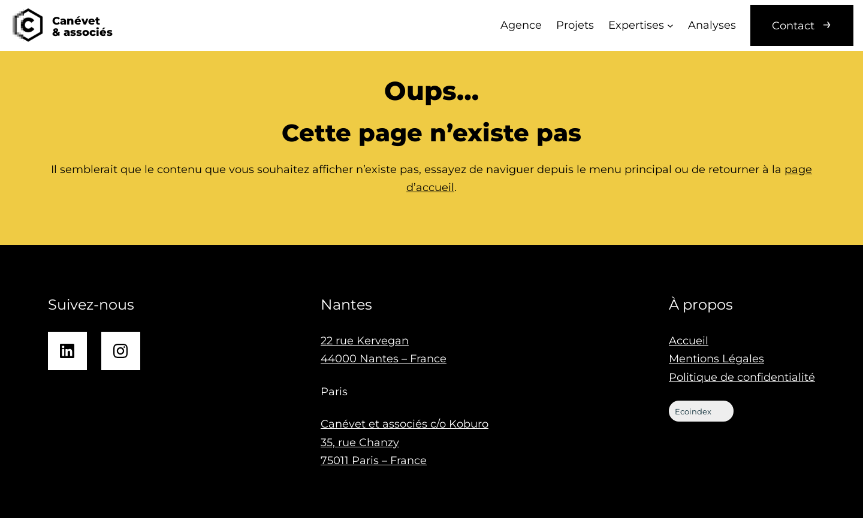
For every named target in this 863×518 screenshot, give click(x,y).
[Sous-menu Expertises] (670, 25)
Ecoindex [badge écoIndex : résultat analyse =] (702, 411)
